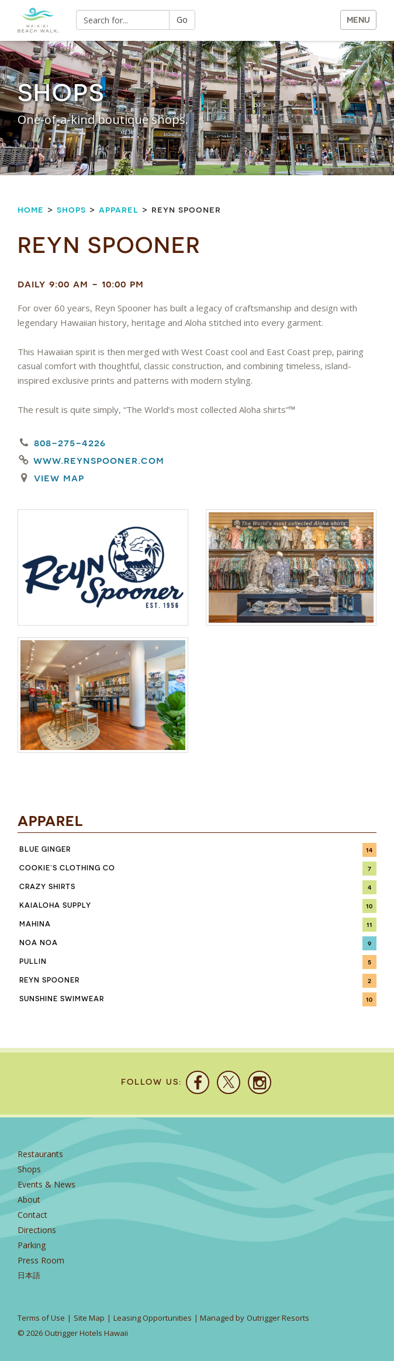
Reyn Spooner (49, 980)
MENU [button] (358, 20)
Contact (32, 1214)
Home (31, 209)
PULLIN (33, 961)
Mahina (35, 924)
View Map (59, 477)
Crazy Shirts (47, 887)
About (29, 1199)
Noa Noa (38, 943)
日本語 (29, 1275)
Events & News (46, 1184)
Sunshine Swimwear (61, 999)
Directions (37, 1229)
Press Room (41, 1260)
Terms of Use (41, 1318)
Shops (71, 209)
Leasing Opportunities (152, 1318)
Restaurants (40, 1153)
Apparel (119, 209)
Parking (32, 1245)
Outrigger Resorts (278, 1318)
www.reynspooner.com (98, 460)
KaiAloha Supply (55, 905)
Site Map (89, 1318)
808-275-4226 (70, 442)
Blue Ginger (45, 849)
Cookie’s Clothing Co (67, 868)
